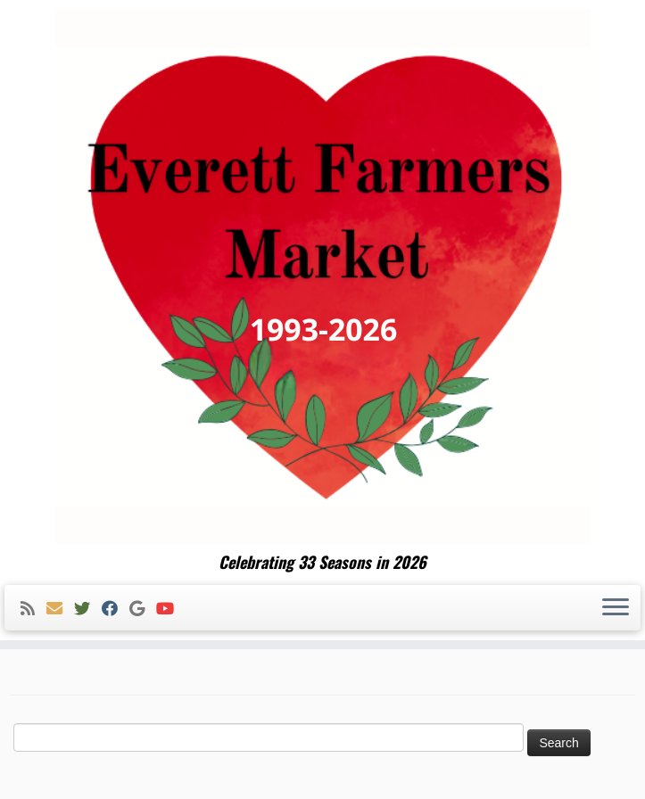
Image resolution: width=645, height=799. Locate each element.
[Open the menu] (615, 608)
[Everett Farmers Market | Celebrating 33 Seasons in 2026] (322, 276)
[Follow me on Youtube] (171, 608)
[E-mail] (60, 608)
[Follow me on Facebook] (115, 608)
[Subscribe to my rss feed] (33, 608)
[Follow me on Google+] (142, 608)
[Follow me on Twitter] (88, 608)
